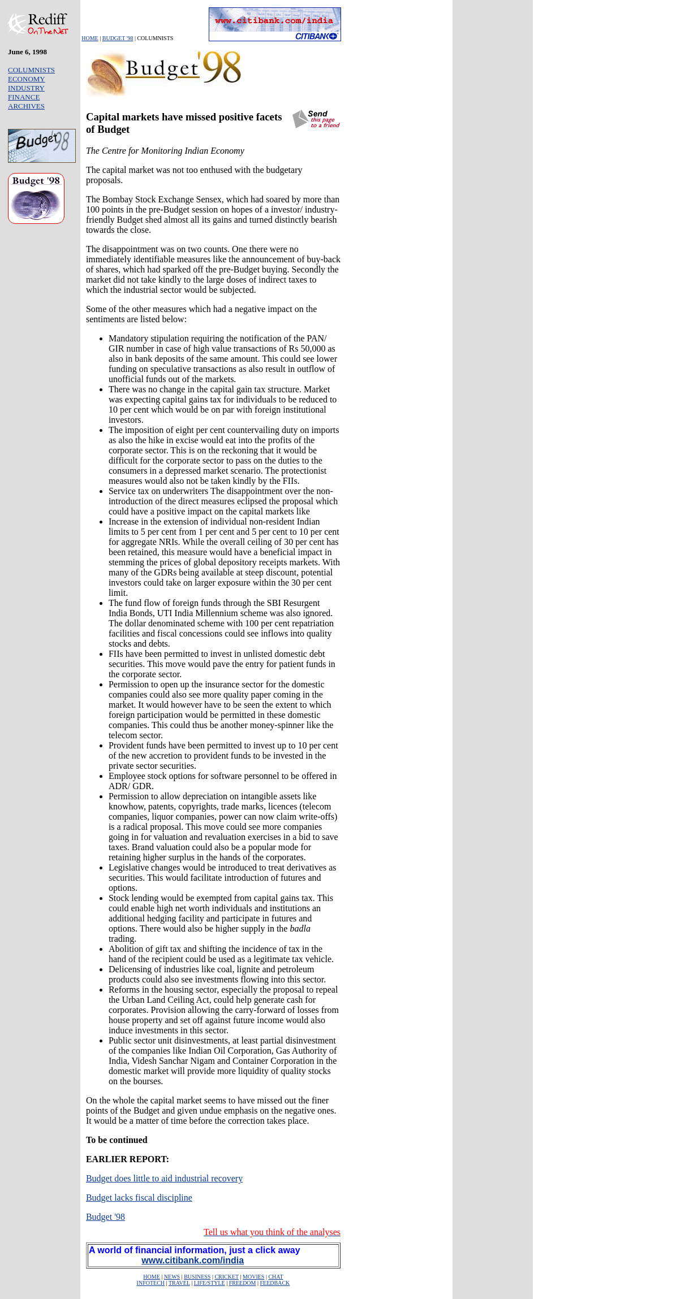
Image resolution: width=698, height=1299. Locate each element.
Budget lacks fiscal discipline (139, 1197)
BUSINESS (197, 1277)
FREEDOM (242, 1283)
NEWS (172, 1277)
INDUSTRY (26, 88)
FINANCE (24, 97)
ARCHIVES (26, 106)
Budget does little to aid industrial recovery (164, 1178)
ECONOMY (26, 79)
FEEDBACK (275, 1283)
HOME (89, 38)
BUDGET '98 (117, 38)
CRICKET (226, 1277)
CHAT (275, 1277)
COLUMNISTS (31, 70)
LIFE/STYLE (209, 1283)
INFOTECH (151, 1283)
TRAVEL (179, 1283)
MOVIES (253, 1277)
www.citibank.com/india (192, 1260)
